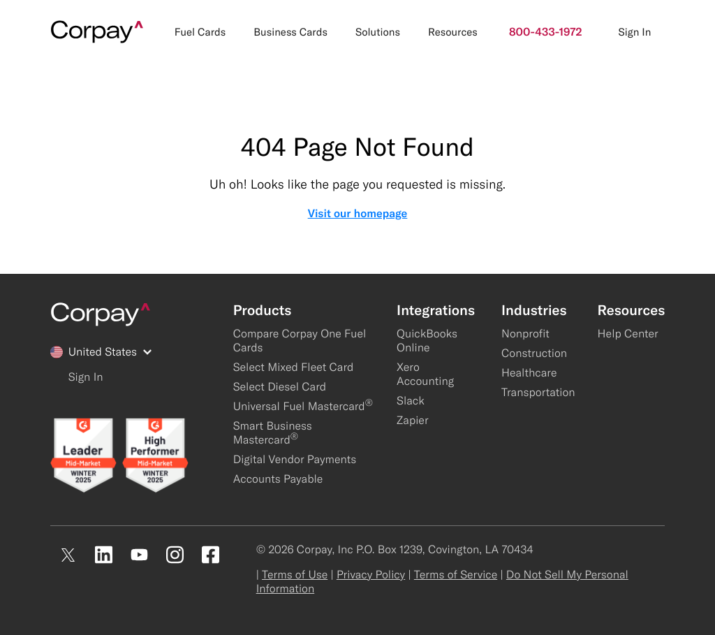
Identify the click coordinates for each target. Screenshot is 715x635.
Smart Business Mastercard (272, 433)
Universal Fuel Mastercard (303, 407)
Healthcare (529, 373)
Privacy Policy (371, 575)
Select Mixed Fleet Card (293, 367)
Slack (411, 401)
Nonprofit (525, 334)
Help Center (628, 334)
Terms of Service (455, 575)
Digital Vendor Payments (295, 460)
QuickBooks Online (427, 341)
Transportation (538, 393)
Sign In (634, 31)
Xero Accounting (425, 374)
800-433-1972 (545, 32)
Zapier (412, 421)
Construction (534, 353)
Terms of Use (294, 575)
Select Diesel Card (280, 387)
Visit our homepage (358, 214)
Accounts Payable (278, 479)
